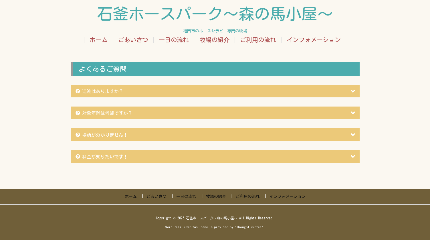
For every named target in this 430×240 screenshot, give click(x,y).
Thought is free (249, 227)
